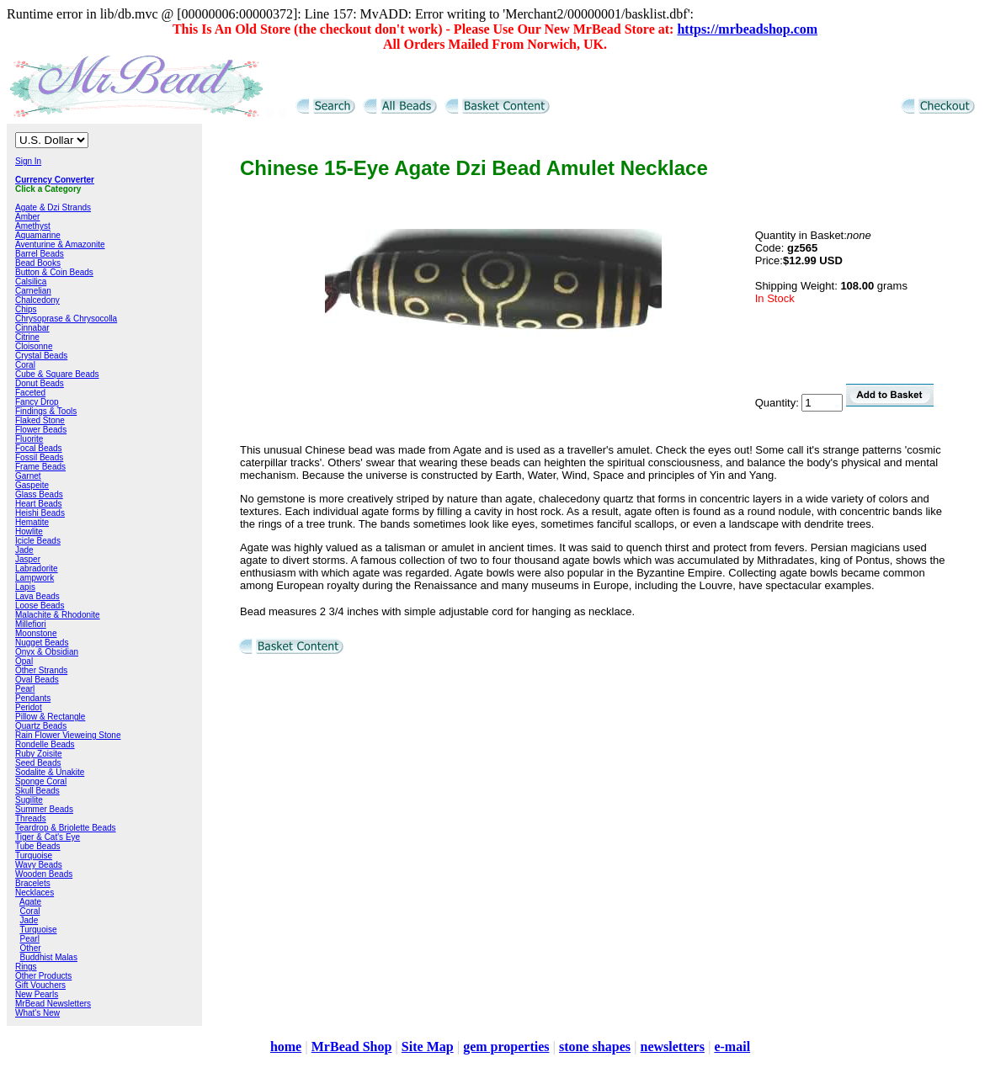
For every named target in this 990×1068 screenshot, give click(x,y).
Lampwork (34, 577)
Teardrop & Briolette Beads (65, 827)
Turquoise (33, 855)
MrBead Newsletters (53, 1003)
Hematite (32, 522)
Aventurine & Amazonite (60, 244)
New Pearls (36, 994)
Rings (26, 966)
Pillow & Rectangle (50, 716)
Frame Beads (40, 466)
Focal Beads (38, 448)
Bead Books (38, 263)
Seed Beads (38, 763)
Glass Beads (39, 494)
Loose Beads (39, 605)
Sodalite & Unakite (49, 772)
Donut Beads (39, 383)
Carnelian (33, 290)
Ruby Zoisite (38, 753)
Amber (27, 216)
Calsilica (30, 281)
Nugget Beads (41, 642)
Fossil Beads (39, 457)
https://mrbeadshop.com (747, 29)
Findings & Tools (46, 411)
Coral (25, 364)
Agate (30, 901)
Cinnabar (32, 327)
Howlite (29, 531)
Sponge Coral (41, 781)
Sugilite (29, 800)
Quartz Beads (41, 726)
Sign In (28, 161)
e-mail (732, 1046)
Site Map (428, 1046)
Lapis (25, 587)
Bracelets (33, 883)
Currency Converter (54, 179)
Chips (26, 309)
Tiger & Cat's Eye (47, 837)
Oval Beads (37, 679)
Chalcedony (37, 300)
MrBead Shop (351, 1046)
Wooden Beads (43, 874)
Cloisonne (33, 346)
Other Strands (41, 670)
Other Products (43, 975)
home (285, 1046)
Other (30, 948)
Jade (24, 550)
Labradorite (36, 568)
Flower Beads (41, 429)
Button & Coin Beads (54, 272)
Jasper (27, 559)
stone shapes (595, 1046)
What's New (37, 1013)
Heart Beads (38, 503)
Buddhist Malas (48, 957)
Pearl (25, 688)
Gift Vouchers (40, 985)
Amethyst (33, 226)
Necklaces (34, 892)
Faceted (30, 392)
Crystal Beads (41, 355)
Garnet (28, 476)
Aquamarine (38, 235)
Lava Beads (37, 596)
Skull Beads (37, 790)
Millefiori (30, 624)
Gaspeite (32, 485)
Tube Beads (38, 846)
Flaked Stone (40, 420)
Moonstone (35, 633)
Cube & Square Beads (57, 374)
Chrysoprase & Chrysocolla (66, 318)
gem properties (506, 1046)
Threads (30, 818)
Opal (24, 661)
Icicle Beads (38, 540)
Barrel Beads (39, 253)
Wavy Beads (38, 864)
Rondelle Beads (45, 744)
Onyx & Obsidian (46, 651)
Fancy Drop (37, 401)
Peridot (28, 707)
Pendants (33, 698)
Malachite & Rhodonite (57, 614)
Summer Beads (44, 809)
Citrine (27, 337)
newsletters (672, 1046)
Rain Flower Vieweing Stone (67, 735)
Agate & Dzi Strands (53, 207)
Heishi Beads (40, 513)
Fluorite (29, 439)
